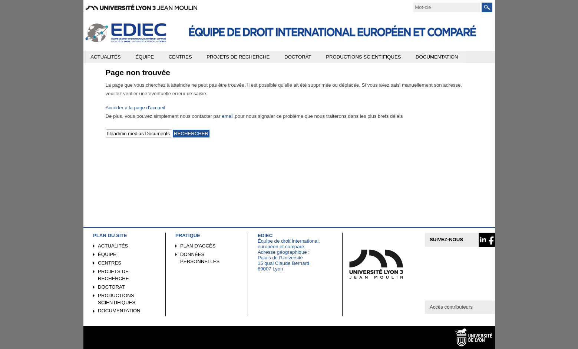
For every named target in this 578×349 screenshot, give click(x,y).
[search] (446, 7)
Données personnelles (199, 258)
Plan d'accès (198, 246)
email (228, 116)
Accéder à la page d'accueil (135, 107)
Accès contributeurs (451, 307)
